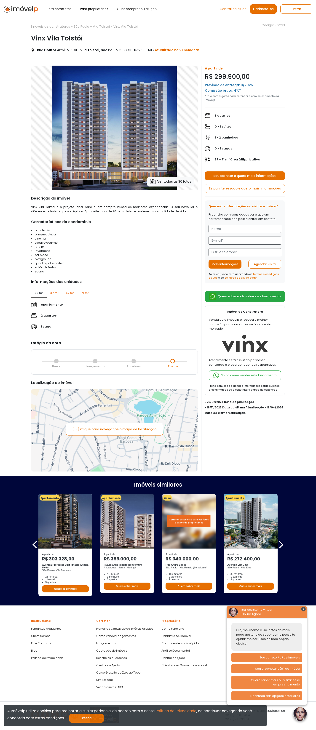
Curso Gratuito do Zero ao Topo (118, 672)
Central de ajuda (233, 9)
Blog (34, 650)
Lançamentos (106, 643)
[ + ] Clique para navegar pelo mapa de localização (114, 429)
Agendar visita (265, 264)
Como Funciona (172, 628)
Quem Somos (40, 636)
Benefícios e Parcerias (111, 658)
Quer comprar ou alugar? (137, 9)
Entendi (86, 718)
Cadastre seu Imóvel (176, 636)
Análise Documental (175, 650)
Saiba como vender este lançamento (244, 375)
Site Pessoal (104, 680)
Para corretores (59, 9)
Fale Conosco (41, 643)
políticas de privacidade (241, 278)
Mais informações (225, 264)
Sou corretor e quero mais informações (244, 175)
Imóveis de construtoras (51, 26)
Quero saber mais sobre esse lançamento (245, 296)
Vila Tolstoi (102, 26)
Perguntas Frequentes (46, 628)
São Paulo (82, 26)
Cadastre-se (263, 9)
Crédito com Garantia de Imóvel (184, 665)
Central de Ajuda (108, 665)
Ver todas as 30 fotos (170, 181)
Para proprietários (94, 9)
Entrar (296, 9)
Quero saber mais (65, 589)
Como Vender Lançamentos (116, 636)
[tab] (39, 293)
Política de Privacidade (47, 658)
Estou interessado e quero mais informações (245, 188)
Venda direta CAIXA (109, 687)
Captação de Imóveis (111, 650)
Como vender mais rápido (180, 643)
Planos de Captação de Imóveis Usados (124, 628)
